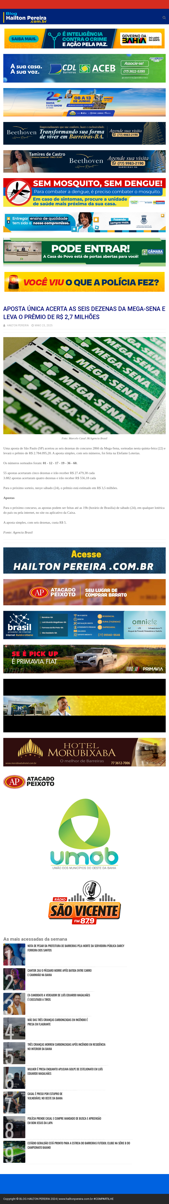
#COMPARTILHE (104, 1198)
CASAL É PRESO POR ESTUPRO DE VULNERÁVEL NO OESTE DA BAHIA (45, 1095)
